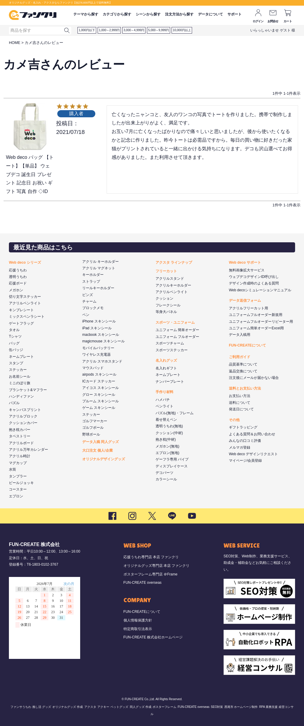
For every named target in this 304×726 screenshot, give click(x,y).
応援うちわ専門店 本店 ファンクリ (151, 557)
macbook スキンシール (100, 335)
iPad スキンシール (97, 328)
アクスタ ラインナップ (174, 262)
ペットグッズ (119, 706)
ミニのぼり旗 (19, 383)
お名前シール (19, 376)
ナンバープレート (170, 381)
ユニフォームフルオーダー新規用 (255, 315)
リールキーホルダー (98, 288)
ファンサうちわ (20, 706)
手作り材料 (164, 392)
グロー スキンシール (98, 395)
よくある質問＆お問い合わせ (252, 434)
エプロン (16, 496)
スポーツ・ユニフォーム (175, 322)
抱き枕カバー (19, 430)
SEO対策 (217, 706)
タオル (14, 330)
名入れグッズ (166, 360)
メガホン (16, 290)
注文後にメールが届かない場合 (254, 378)
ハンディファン (21, 396)
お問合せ (272, 21)
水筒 (12, 469)
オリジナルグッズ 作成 (67, 706)
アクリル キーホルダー (100, 262)
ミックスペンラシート (27, 316)
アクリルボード (21, 443)
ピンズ (87, 295)
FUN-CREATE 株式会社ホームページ (153, 637)
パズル (14, 403)
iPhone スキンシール (99, 321)
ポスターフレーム (164, 706)
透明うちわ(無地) (169, 426)
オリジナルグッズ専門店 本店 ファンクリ (157, 566)
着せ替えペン (166, 419)
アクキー (103, 706)
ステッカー (18, 370)
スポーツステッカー (172, 350)
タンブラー (18, 476)
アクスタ (90, 706)
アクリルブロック (23, 416)
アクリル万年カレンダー (28, 449)
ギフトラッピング (243, 427)
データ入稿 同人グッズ (100, 442)
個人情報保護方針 (138, 620)
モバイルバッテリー (98, 348)
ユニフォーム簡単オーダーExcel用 (256, 328)
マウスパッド (93, 368)
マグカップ (18, 463)
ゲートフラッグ (21, 323)
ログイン (258, 21)
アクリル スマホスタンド (102, 361)
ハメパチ (163, 400)
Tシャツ (15, 336)
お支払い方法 (239, 396)
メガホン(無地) (167, 446)
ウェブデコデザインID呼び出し (254, 277)
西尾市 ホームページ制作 (241, 706)
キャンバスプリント (25, 410)
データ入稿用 (239, 335)
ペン (85, 315)
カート (288, 21)
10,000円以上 (182, 30)
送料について (239, 403)
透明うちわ (18, 277)
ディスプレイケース (172, 466)
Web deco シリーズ (25, 262)
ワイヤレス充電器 (96, 354)
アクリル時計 (19, 456)
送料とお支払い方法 (245, 388)
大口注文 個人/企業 (97, 450)
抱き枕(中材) (166, 439)
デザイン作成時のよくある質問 (254, 283)
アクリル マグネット (98, 268)
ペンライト (164, 406)
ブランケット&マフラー (28, 390)
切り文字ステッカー (25, 297)
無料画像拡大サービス (247, 270)
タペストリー (19, 436)
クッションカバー (23, 423)
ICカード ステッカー (98, 381)
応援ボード (18, 283)
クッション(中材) (169, 433)
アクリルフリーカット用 (248, 308)
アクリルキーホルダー (173, 285)
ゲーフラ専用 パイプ (172, 459)
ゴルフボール (93, 428)
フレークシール (168, 305)
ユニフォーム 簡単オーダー (177, 330)
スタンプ (16, 363)
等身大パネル (166, 312)
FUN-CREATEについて (247, 345)
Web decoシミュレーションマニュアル (260, 290)
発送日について (241, 409)
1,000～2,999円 (109, 30)
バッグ (14, 343)
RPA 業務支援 (268, 706)
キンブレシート (21, 310)
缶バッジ (16, 350)
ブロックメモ (93, 308)
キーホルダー (93, 275)
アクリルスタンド (170, 278)
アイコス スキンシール (100, 388)
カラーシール (166, 479)
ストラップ (91, 281)
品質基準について (243, 364)
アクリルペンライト (25, 303)
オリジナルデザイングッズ (103, 459)
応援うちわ (18, 270)
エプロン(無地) (167, 453)
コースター (18, 489)
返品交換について (243, 371)
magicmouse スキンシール (103, 341)
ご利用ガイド (239, 357)
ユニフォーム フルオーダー (177, 337)
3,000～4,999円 (134, 30)
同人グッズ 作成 (140, 706)
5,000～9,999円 (158, 30)
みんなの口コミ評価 (245, 441)
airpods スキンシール (99, 374)
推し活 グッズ (41, 706)
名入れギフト (166, 368)
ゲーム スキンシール (98, 408)
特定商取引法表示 (138, 629)
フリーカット (166, 271)
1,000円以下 (87, 30)
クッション (164, 298)
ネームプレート (21, 357)
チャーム (89, 301)
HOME (14, 42)
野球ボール (91, 434)
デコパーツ (164, 473)
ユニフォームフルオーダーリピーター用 (261, 321)
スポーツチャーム (170, 343)
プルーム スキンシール (100, 401)
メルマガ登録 (239, 447)
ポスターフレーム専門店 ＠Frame (151, 574)
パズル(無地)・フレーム (175, 413)
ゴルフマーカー (94, 421)
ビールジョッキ (21, 483)
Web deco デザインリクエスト (253, 454)
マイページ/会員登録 (245, 460)
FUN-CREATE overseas (143, 583)
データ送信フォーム (245, 300)
